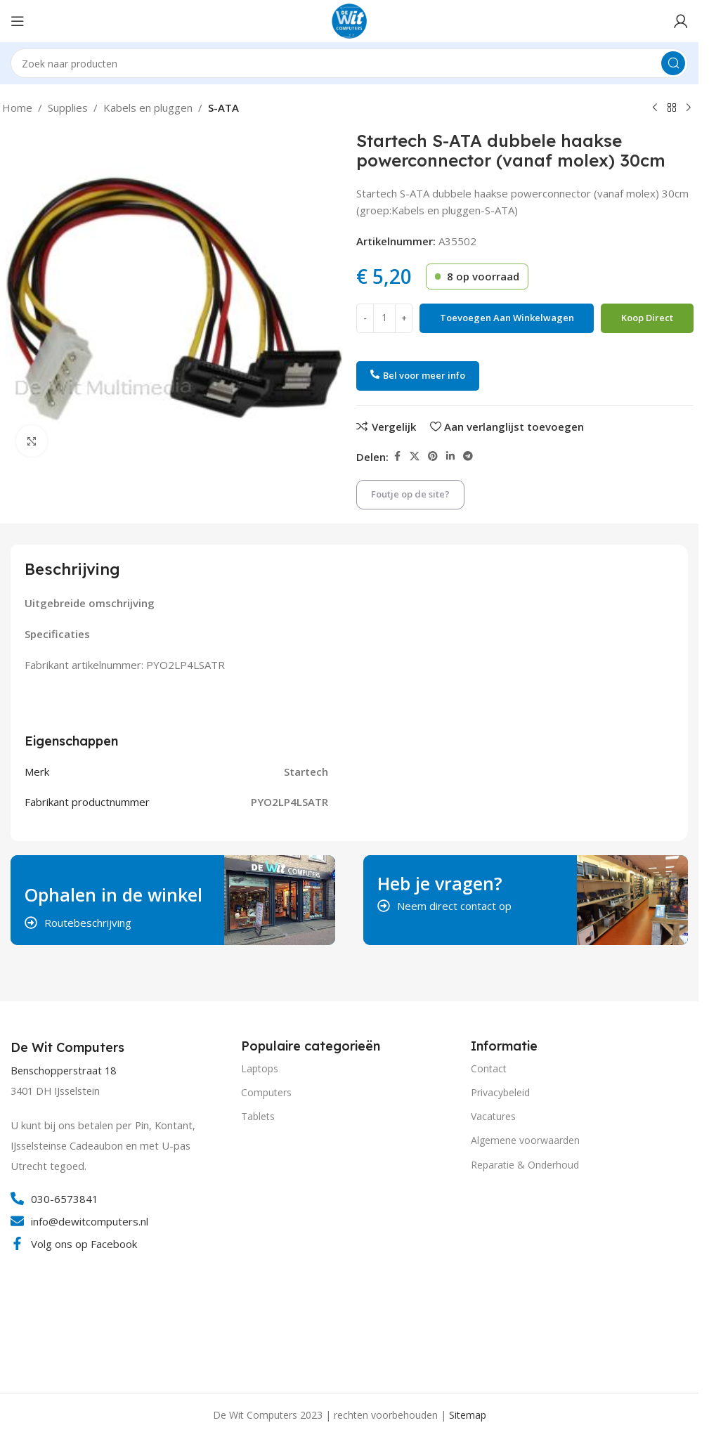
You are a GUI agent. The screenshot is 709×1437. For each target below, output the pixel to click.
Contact (489, 1068)
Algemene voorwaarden (525, 1140)
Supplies (68, 107)
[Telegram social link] (468, 456)
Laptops (259, 1068)
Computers (266, 1092)
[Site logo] (349, 20)
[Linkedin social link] (450, 456)
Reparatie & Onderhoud (525, 1164)
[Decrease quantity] (365, 318)
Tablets (258, 1116)
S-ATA (223, 107)
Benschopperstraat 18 (63, 1070)
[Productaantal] (384, 318)
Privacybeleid (500, 1092)
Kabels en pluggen (148, 107)
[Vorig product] (654, 108)
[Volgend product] (688, 108)
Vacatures (493, 1116)
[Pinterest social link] (433, 456)
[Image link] (63, 1318)
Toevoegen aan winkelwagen (507, 317)
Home (17, 107)
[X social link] (414, 456)
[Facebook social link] (397, 456)
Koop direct (647, 317)
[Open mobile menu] (18, 21)
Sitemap (467, 1415)
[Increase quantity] (403, 318)
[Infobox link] (69, 1047)
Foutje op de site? (410, 494)
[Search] (349, 63)
